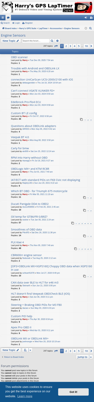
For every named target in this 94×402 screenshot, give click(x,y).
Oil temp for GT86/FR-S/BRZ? (29, 216)
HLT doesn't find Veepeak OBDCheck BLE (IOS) (40, 293)
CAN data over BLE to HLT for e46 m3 (34, 282)
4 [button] (74, 46)
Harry (25, 60)
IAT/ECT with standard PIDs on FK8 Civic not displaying (45, 180)
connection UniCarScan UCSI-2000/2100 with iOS (42, 79)
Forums (9, 18)
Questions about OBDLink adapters (33, 126)
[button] (56, 46)
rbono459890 (28, 207)
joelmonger (27, 341)
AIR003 (25, 129)
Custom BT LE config (24, 113)
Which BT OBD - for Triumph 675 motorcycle (39, 191)
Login (17, 23)
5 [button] (79, 46)
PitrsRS (25, 232)
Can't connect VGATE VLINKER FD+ (33, 90)
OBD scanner (19, 57)
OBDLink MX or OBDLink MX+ (30, 338)
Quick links (3, 18)
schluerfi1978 (28, 273)
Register (29, 23)
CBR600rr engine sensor (26, 255)
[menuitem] (90, 28)
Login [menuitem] (87, 18)
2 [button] (66, 46)
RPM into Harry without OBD (29, 157)
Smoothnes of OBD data (26, 229)
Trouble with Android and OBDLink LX (35, 68)
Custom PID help (21, 316)
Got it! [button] (73, 391)
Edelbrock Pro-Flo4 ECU (26, 102)
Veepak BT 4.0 (20, 137)
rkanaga (26, 160)
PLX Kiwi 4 (17, 242)
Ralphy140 (27, 183)
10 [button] (86, 46)
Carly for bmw (20, 148)
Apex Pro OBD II (21, 327)
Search (6, 23)
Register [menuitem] (92, 18)
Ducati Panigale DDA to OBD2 (30, 204)
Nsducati (26, 258)
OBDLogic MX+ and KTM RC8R (30, 168)
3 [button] (70, 46)
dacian (25, 308)
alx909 (25, 151)
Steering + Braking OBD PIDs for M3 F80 (36, 305)
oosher (25, 220)
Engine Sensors (13, 35)
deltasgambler (28, 83)
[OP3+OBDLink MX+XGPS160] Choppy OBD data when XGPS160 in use (51, 267)
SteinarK (26, 285)
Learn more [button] (24, 396)
